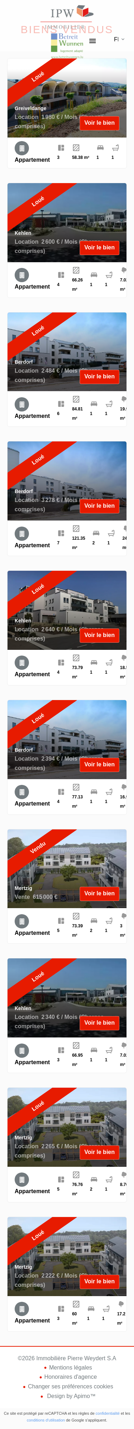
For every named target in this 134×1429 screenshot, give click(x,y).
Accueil (67, 18)
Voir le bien (99, 123)
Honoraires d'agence (70, 1377)
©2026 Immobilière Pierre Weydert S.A (67, 1358)
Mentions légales (70, 1368)
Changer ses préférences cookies (70, 1386)
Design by (70, 1396)
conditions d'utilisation (46, 1420)
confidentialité (108, 1413)
